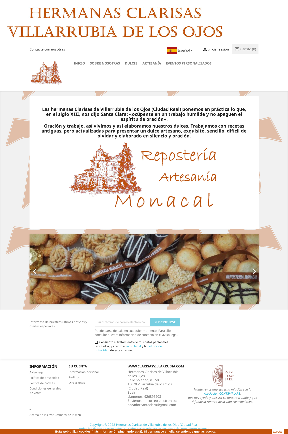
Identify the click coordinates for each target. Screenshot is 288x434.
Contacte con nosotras (47, 49)
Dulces (131, 63)
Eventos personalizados (189, 63)
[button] (47, 269)
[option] (144, 269)
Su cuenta (78, 366)
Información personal (84, 372)
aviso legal (133, 346)
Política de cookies (42, 383)
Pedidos (74, 377)
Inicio (79, 63)
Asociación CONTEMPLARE (222, 393)
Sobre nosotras (105, 63)
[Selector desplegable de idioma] (180, 50)
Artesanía (151, 63)
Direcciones (77, 383)
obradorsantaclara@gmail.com (152, 404)
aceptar (278, 431)
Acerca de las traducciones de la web (55, 415)
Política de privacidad (44, 378)
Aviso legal (37, 372)
